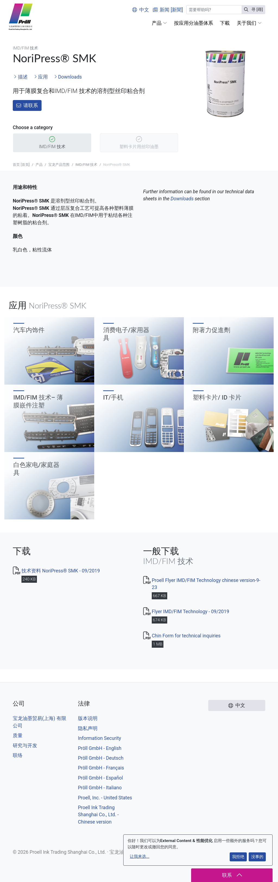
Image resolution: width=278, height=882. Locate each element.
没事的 (257, 856)
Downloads (68, 77)
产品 (39, 165)
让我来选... (139, 856)
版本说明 (87, 718)
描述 (20, 77)
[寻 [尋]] (214, 9)
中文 (140, 10)
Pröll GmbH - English (99, 748)
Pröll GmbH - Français (101, 768)
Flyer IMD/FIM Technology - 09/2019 (190, 611)
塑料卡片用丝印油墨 (139, 143)
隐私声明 (87, 728)
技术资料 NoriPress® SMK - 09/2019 (60, 571)
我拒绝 (238, 856)
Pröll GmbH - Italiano (100, 787)
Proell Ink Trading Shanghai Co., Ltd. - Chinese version (98, 815)
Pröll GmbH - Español (100, 778)
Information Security (99, 738)
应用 (41, 77)
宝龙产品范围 (59, 165)
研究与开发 (25, 745)
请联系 (27, 105)
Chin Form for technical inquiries (186, 635)
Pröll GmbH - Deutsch (101, 758)
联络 (18, 755)
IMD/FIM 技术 (52, 143)
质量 (18, 735)
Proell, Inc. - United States (105, 797)
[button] (159, 23)
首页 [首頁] (21, 165)
